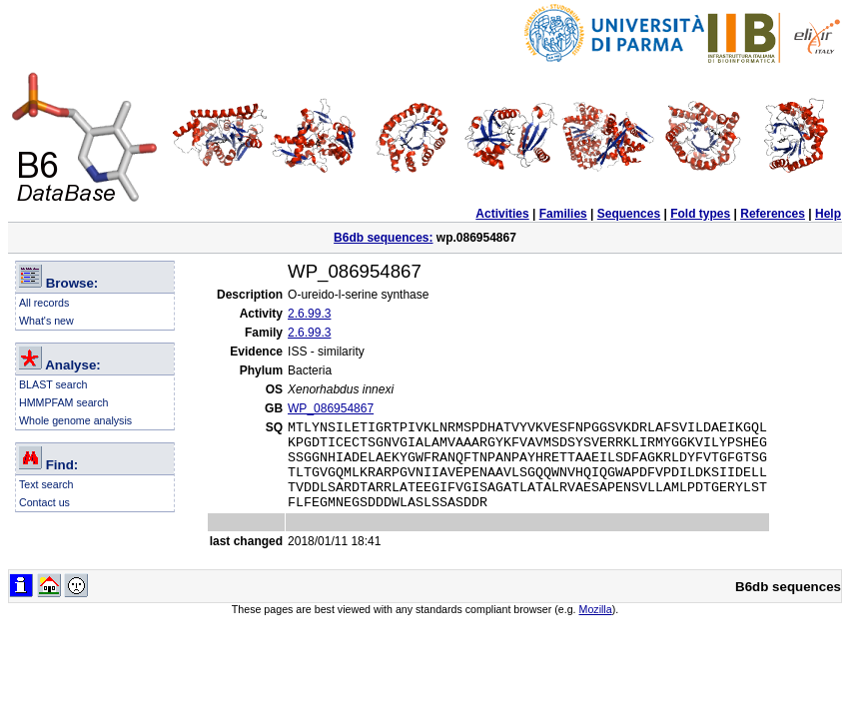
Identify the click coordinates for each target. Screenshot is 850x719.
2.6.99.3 (309, 314)
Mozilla (595, 627)
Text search (46, 484)
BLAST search (53, 384)
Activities (501, 214)
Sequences (628, 214)
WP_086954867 (331, 408)
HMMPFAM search (63, 402)
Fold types (700, 214)
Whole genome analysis (75, 420)
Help (828, 214)
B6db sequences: (383, 238)
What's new (46, 321)
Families (563, 214)
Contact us (44, 502)
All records (44, 303)
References (772, 214)
